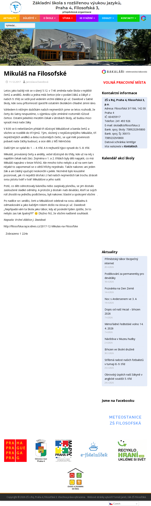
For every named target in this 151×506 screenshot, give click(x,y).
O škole (48, 18)
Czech (114, 503)
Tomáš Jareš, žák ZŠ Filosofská (129, 497)
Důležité (28, 18)
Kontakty (127, 18)
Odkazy (107, 18)
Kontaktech (130, 146)
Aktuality (9, 18)
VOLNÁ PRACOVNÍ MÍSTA (124, 82)
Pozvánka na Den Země (119, 288)
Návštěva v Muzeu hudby (120, 339)
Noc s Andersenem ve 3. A (121, 299)
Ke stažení (86, 18)
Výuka (66, 18)
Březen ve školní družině (119, 349)
